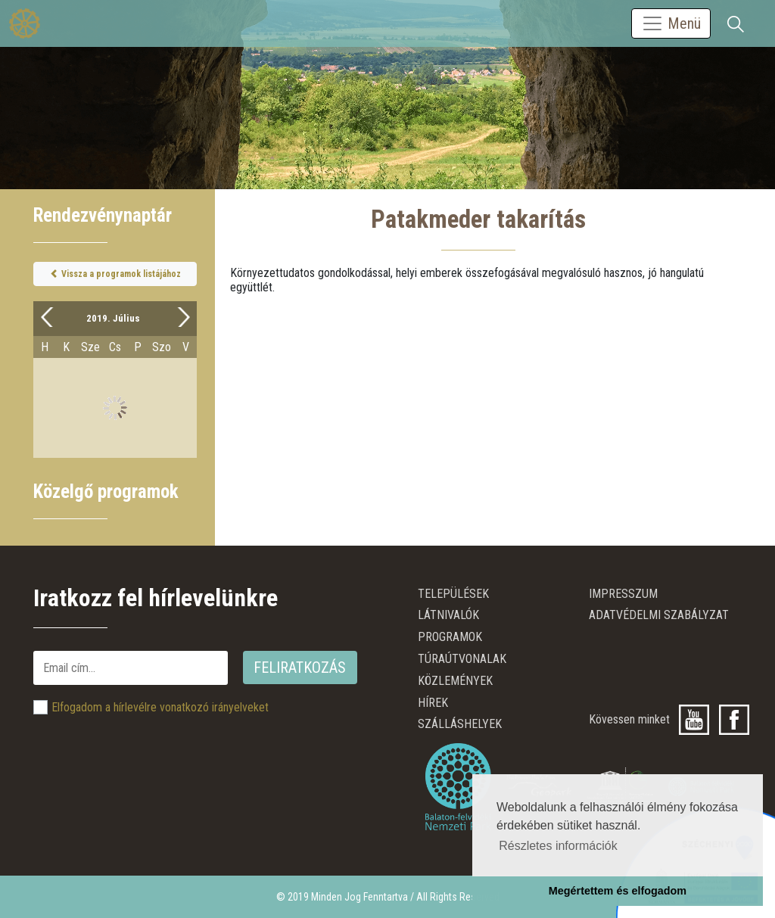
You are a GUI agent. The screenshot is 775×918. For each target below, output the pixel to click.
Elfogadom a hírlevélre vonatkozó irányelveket (160, 707)
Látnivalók (448, 615)
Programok (450, 637)
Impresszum (623, 594)
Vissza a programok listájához (115, 274)
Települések (453, 594)
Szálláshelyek (460, 724)
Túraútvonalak (462, 659)
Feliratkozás (300, 667)
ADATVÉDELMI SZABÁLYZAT (659, 615)
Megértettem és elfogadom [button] (617, 891)
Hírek (433, 703)
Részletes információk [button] (558, 845)
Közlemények (455, 681)
